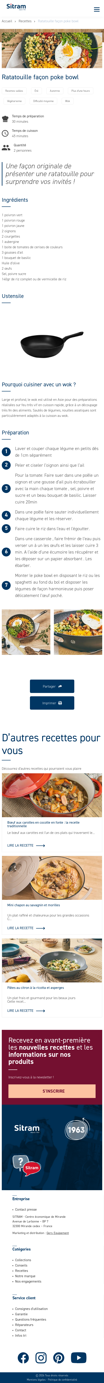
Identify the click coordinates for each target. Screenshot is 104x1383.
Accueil (7, 21)
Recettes (25, 21)
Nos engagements (28, 1281)
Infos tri (20, 1335)
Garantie (21, 1314)
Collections (23, 1260)
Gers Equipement (58, 1233)
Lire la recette (20, 845)
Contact (20, 1330)
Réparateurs (24, 1324)
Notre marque (25, 1276)
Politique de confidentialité (62, 1379)
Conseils (21, 1265)
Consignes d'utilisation (31, 1308)
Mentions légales (36, 1379)
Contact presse (26, 1209)
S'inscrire (54, 1091)
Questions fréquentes (30, 1319)
